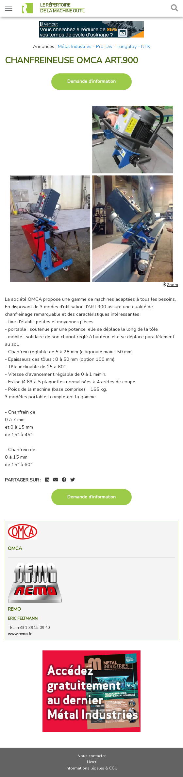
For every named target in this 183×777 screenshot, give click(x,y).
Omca (15, 548)
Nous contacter (91, 755)
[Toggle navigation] (8, 8)
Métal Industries (75, 46)
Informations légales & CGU (92, 768)
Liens (91, 762)
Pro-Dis (104, 46)
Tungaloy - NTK (133, 46)
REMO (14, 609)
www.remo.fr (19, 633)
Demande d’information (91, 81)
